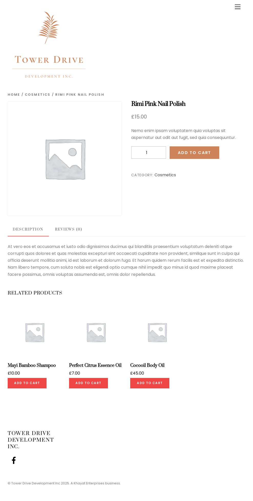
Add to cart (194, 153)
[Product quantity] (148, 152)
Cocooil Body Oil (147, 365)
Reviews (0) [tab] (68, 229)
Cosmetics (38, 94)
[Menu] (238, 7)
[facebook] (15, 460)
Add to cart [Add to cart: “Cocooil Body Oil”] (150, 383)
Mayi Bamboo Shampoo (32, 365)
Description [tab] (28, 229)
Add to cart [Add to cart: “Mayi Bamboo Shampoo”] (27, 383)
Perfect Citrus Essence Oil (95, 365)
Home (14, 94)
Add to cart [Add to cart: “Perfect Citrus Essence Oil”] (88, 383)
